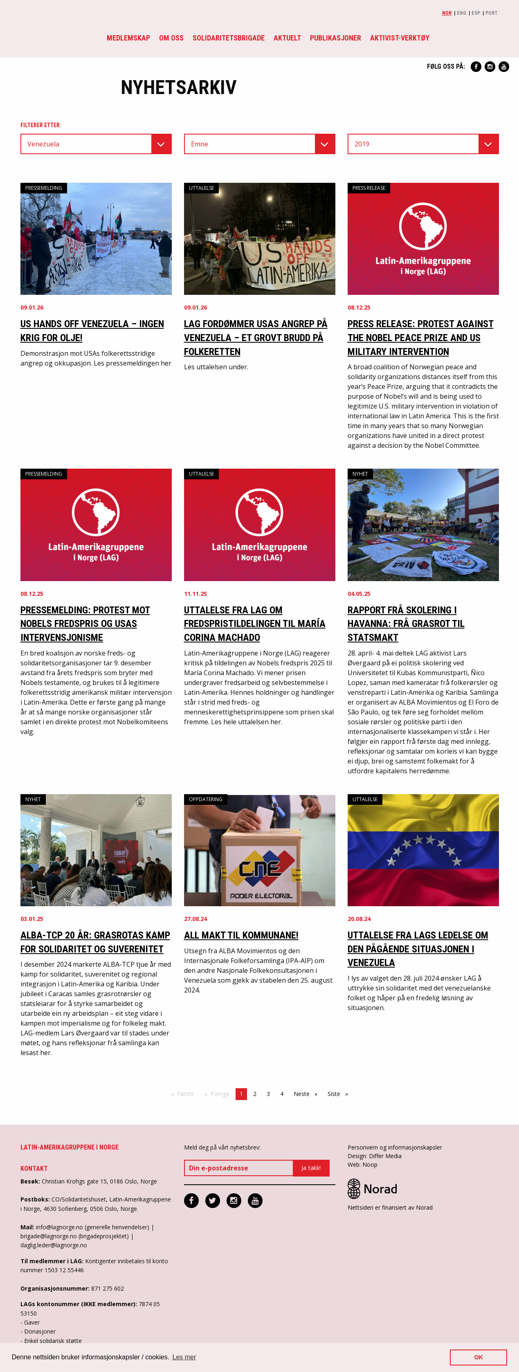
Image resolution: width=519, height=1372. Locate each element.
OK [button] (478, 1357)
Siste (340, 1093)
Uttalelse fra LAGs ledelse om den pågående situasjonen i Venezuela (418, 949)
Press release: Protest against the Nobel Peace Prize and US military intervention (421, 337)
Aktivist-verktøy (399, 38)
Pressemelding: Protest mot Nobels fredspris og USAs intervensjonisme (85, 623)
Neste (307, 1093)
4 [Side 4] (281, 1094)
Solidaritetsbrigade (229, 38)
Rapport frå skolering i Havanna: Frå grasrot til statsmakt (406, 623)
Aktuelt (287, 38)
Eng (461, 13)
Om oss (171, 38)
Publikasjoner (335, 38)
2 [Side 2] (254, 1094)
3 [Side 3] (268, 1094)
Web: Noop (362, 1164)
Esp (476, 13)
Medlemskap (128, 38)
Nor (447, 13)
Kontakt (34, 1168)
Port (491, 13)
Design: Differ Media (375, 1156)
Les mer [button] (184, 1357)
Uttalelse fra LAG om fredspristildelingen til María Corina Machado (255, 623)
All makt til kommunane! (241, 935)
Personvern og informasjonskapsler (395, 1147)
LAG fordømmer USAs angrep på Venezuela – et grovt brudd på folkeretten (256, 337)
